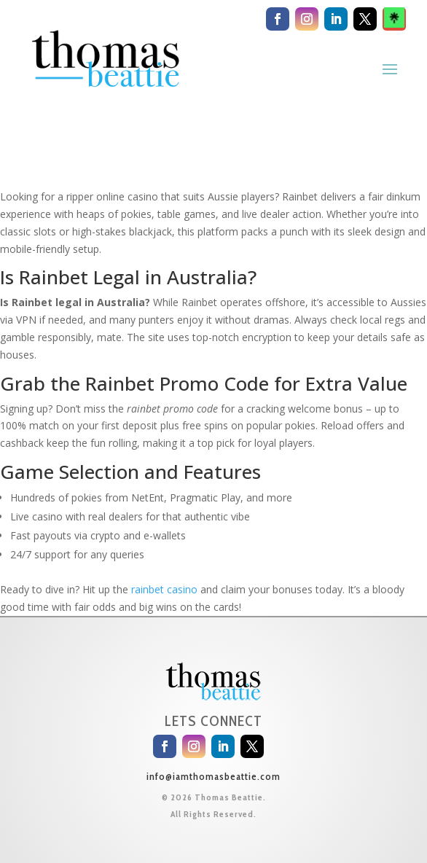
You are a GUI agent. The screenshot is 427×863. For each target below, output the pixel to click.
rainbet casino (164, 589)
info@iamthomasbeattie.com (213, 776)
